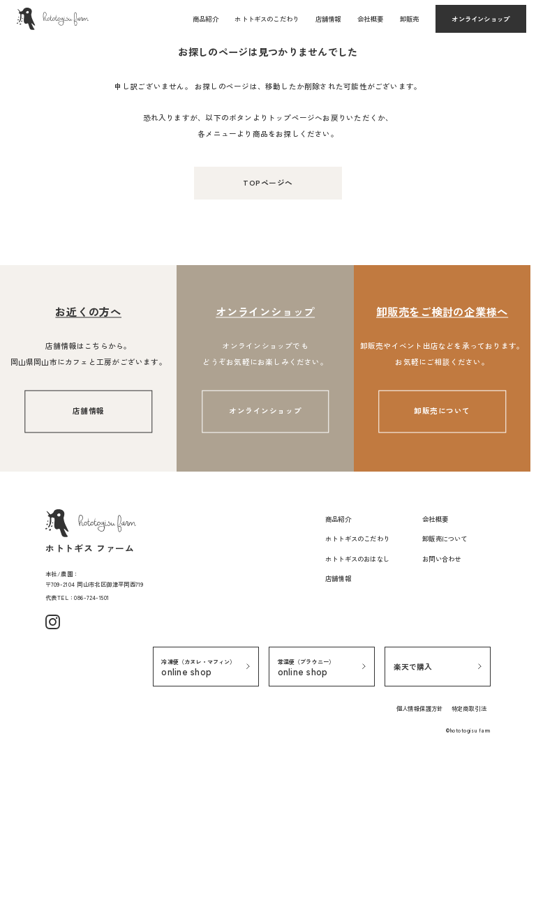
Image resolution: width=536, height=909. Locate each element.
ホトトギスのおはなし (357, 715)
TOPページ (32, 153)
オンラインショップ (480, 19)
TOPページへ (268, 339)
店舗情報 (328, 19)
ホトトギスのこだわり (266, 19)
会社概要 (370, 19)
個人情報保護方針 (419, 864)
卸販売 (409, 19)
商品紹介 (205, 19)
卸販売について (442, 568)
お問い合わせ (441, 715)
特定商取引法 (469, 864)
